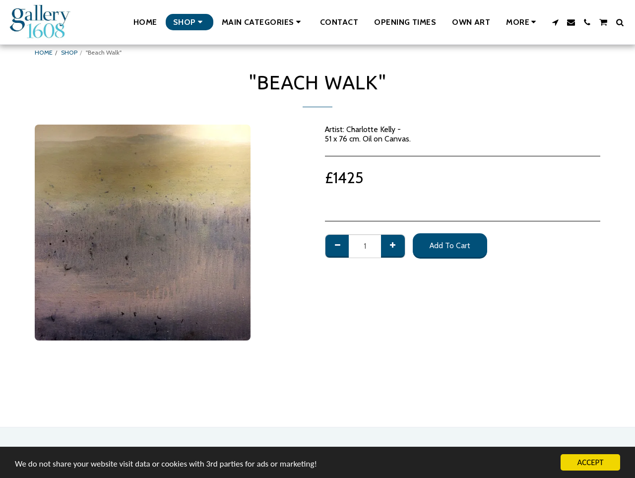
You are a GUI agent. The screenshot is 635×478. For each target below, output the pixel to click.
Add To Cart (450, 245)
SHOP (69, 52)
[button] (263, 22)
